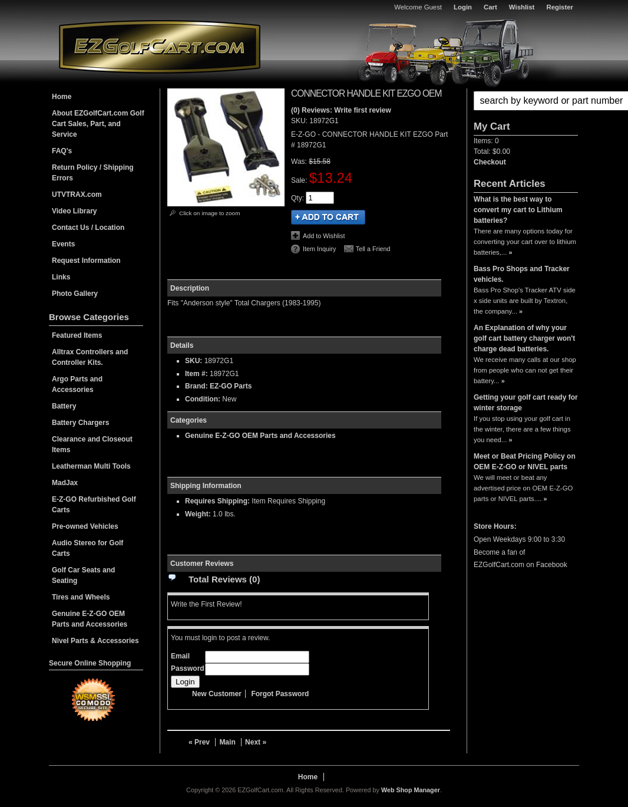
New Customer (217, 694)
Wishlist (522, 7)
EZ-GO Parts (231, 386)
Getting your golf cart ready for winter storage (526, 402)
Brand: (196, 386)
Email (180, 656)
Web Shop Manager (410, 789)
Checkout (490, 162)
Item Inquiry (319, 248)
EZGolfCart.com (159, 46)
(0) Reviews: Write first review (341, 110)
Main (227, 742)
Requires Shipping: (217, 501)
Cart (490, 7)
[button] (526, 100)
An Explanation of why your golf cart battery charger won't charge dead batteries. (524, 338)
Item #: (197, 374)
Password (187, 668)
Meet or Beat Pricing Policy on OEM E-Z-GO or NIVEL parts (525, 461)
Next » (255, 742)
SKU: (300, 121)
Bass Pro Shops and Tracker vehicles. (522, 274)
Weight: (198, 514)
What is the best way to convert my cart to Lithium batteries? (518, 210)
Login (463, 7)
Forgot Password (280, 694)
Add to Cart (328, 217)
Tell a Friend (373, 248)
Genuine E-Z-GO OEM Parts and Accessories (260, 436)
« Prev (199, 742)
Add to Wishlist (324, 235)
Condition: (202, 399)
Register (559, 7)
